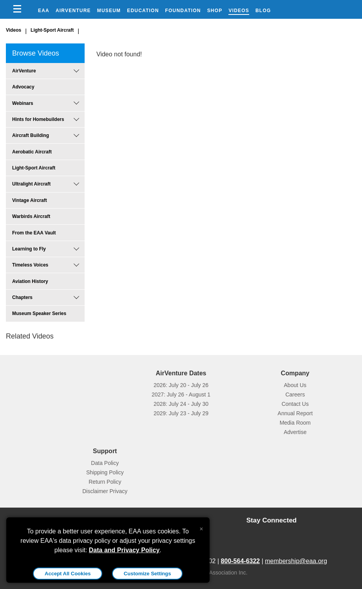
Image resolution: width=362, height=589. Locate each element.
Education (143, 10)
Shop (215, 10)
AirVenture (73, 10)
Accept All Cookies (67, 573)
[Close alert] (201, 527)
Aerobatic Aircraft (32, 152)
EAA (43, 10)
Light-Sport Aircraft (52, 30)
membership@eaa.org (296, 561)
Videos (238, 10)
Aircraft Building (30, 135)
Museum (109, 10)
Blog (263, 10)
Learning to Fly (29, 249)
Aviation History (30, 281)
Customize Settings (147, 573)
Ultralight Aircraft (31, 184)
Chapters (22, 297)
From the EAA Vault (34, 233)
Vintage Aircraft (29, 200)
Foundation (183, 10)
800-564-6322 (240, 561)
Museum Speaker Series (39, 313)
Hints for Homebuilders (38, 119)
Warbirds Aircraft (31, 216)
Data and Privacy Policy (124, 550)
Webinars (22, 103)
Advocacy (23, 87)
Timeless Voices (30, 265)
